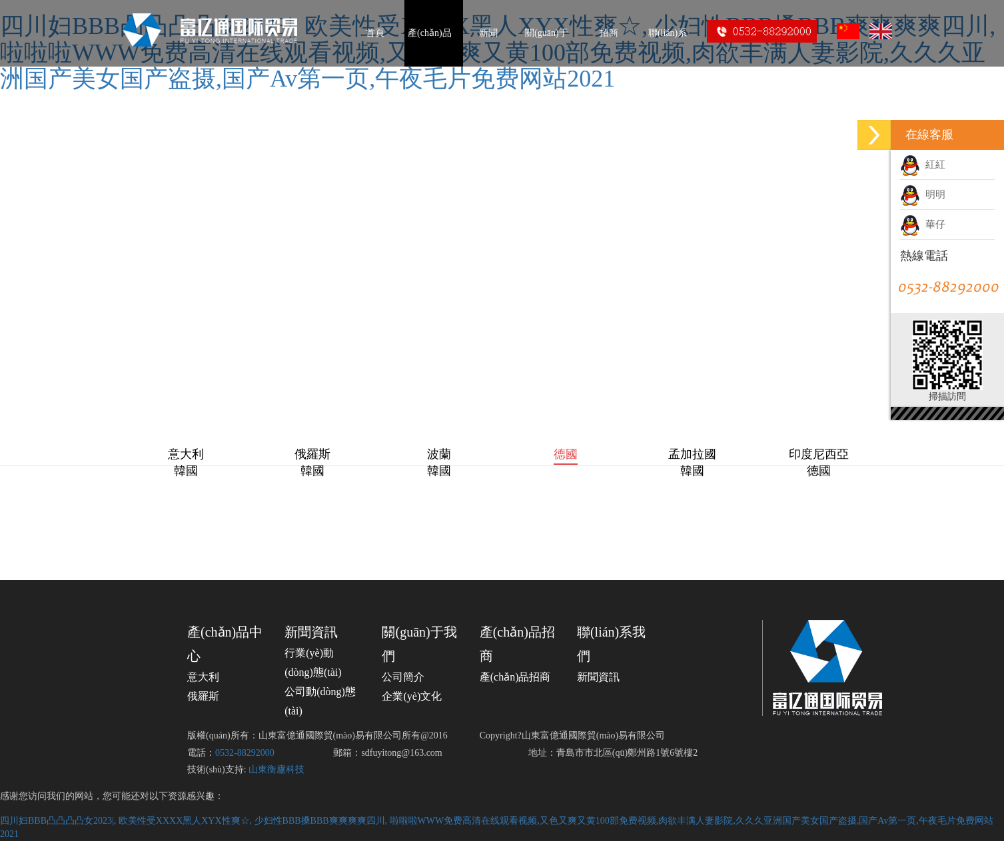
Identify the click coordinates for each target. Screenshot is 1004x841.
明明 (922, 194)
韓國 (186, 470)
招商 (609, 33)
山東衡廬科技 (276, 769)
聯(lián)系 (667, 33)
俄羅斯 (312, 454)
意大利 (186, 454)
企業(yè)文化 (412, 696)
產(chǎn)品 (430, 33)
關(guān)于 (546, 33)
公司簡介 (403, 677)
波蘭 (439, 454)
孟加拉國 (692, 454)
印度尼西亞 (819, 454)
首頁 (375, 33)
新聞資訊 (311, 632)
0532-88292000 (244, 753)
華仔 (922, 224)
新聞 (488, 33)
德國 (566, 454)
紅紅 (922, 164)
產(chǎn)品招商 (515, 677)
